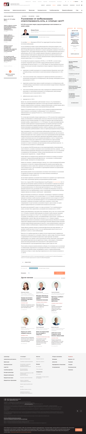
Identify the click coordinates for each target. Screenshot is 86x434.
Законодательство (42, 10)
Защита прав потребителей (26, 384)
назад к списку (26, 262)
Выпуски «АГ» (28, 1)
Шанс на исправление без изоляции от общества (42, 333)
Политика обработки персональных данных (12, 417)
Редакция (45, 1)
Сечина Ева (23, 327)
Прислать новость (40, 361)
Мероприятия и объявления (58, 364)
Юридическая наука (8, 377)
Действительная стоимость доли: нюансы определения (57, 334)
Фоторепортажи (56, 367)
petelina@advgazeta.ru (29, 404)
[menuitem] (7, 10)
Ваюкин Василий (55, 327)
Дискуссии (48, 5)
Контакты (40, 1)
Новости (43, 5)
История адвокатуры (8, 372)
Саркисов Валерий (55, 292)
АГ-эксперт (38, 374)
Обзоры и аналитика (57, 356)
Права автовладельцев (25, 358)
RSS (70, 1)
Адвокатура (7, 10)
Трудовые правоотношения (26, 377)
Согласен (79, 429)
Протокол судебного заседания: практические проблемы (57, 299)
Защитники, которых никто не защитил (42, 377)
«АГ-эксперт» (23, 356)
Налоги (21, 386)
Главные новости (40, 358)
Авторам (34, 1)
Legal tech (6, 367)
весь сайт (79, 5)
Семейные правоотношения (26, 361)
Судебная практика (54, 10)
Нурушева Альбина (25, 292)
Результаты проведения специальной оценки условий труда (15, 419)
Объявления (72, 5)
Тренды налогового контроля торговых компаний (27, 299)
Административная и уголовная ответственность (26, 392)
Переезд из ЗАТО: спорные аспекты (26, 332)
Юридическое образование (10, 380)
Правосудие (32, 10)
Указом (29, 42)
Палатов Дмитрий (40, 327)
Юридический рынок (67, 10)
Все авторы (59, 1)
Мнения (54, 5)
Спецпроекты (65, 5)
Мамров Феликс (35, 30)
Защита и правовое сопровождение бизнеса (25, 381)
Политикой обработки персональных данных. (21, 432)
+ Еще (77, 10)
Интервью (59, 5)
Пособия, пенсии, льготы (25, 389)
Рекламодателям (52, 1)
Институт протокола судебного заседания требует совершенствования (42, 298)
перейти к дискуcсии (75, 53)
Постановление (57, 182)
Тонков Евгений (39, 292)
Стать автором (31, 16)
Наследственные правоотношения (24, 369)
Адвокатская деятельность (19, 10)
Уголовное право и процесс (44, 37)
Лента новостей (8, 16)
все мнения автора (74, 102)
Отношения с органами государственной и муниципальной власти (25, 365)
